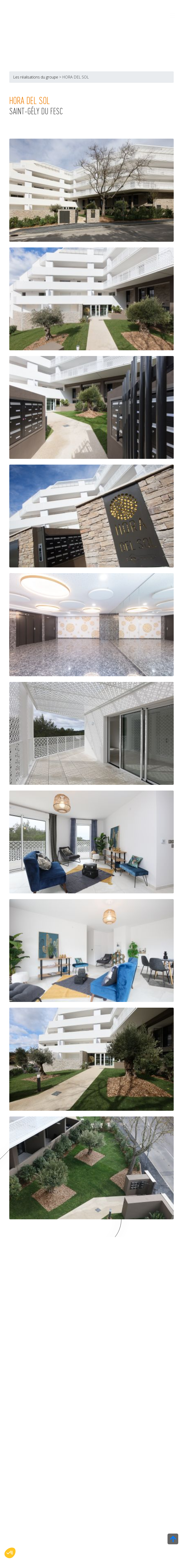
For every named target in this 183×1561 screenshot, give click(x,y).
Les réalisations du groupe (35, 77)
